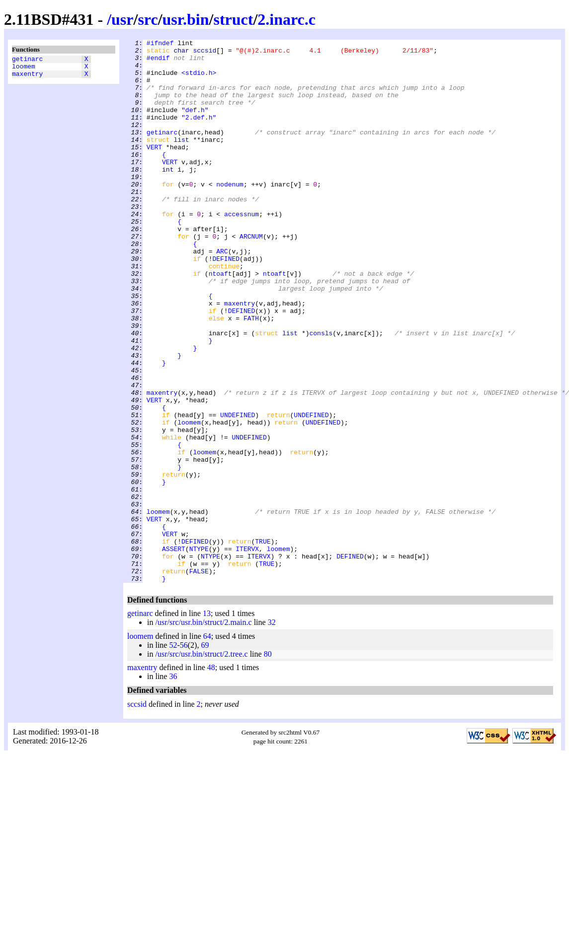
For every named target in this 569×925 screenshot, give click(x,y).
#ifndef (160, 44)
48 (211, 776)
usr (122, 19)
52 (173, 753)
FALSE (199, 678)
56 (184, 753)
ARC (222, 294)
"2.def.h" (198, 133)
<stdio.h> (198, 79)
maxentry (27, 77)
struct (233, 19)
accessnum (241, 249)
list (181, 160)
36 (173, 785)
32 (272, 731)
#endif (158, 62)
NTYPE (199, 651)
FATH (251, 374)
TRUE (262, 642)
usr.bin (186, 19)
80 (268, 762)
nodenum (230, 213)
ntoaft (220, 320)
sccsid (204, 53)
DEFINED (226, 303)
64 (207, 744)
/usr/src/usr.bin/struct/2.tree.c (201, 762)
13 (207, 722)
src (148, 19)
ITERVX (247, 651)
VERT (154, 169)
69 (205, 753)
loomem (23, 68)
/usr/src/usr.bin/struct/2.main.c (203, 731)
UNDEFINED (237, 490)
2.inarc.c (286, 19)
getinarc (27, 60)
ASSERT (173, 651)
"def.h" (195, 124)
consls (320, 392)
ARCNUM (251, 276)
